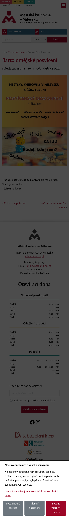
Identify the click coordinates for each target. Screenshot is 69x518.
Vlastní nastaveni (34, 505)
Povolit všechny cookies (55, 508)
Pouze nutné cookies (13, 505)
